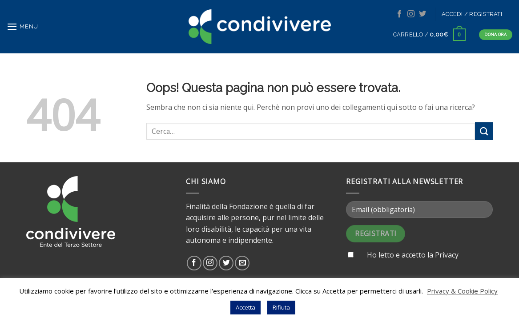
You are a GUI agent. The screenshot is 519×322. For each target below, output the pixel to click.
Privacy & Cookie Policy (462, 290)
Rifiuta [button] (281, 307)
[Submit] (484, 131)
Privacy (447, 255)
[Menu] (22, 26)
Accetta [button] (245, 307)
